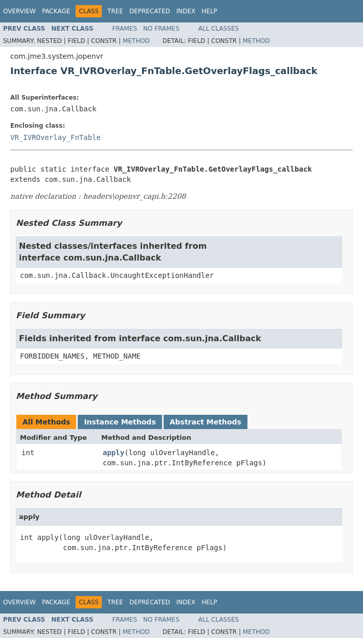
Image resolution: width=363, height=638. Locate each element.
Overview (19, 11)
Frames (125, 28)
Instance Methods (119, 422)
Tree (115, 11)
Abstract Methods (205, 422)
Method (136, 40)
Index (186, 11)
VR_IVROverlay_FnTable (55, 137)
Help (209, 11)
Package (56, 11)
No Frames (161, 28)
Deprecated (149, 11)
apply (113, 452)
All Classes (218, 28)
